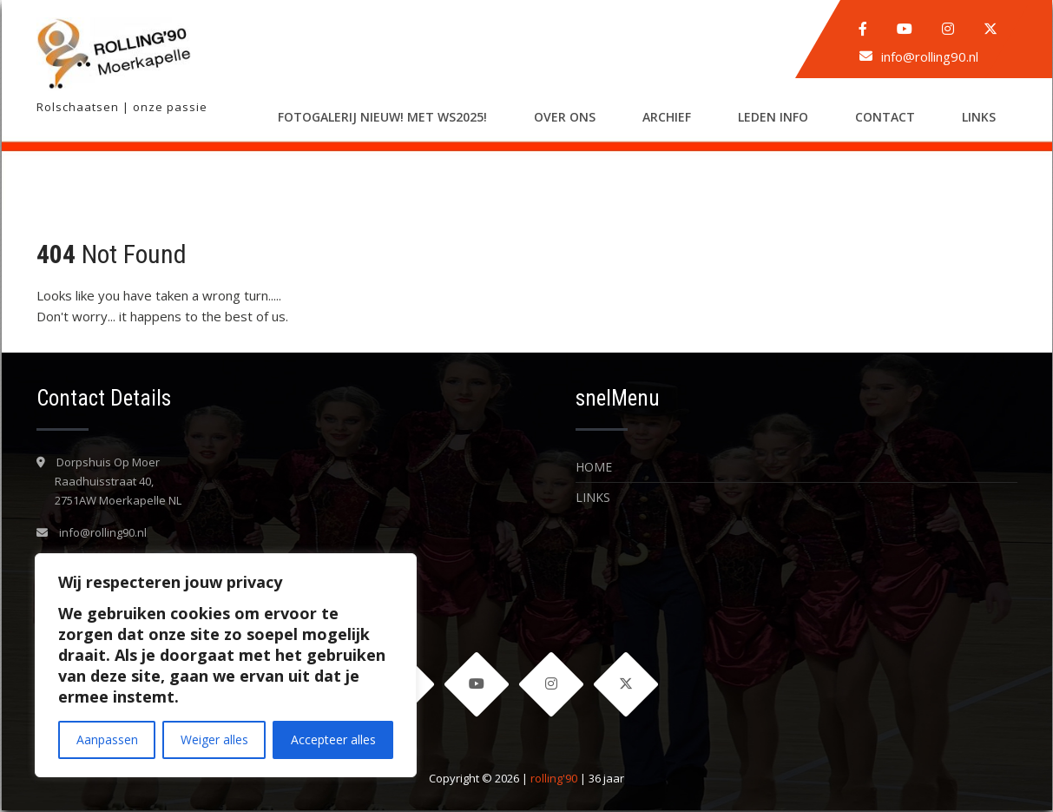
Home (594, 467)
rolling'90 (553, 780)
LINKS (979, 117)
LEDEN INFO (773, 117)
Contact (885, 117)
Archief (666, 117)
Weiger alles (214, 739)
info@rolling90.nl (929, 56)
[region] (226, 665)
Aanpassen (107, 739)
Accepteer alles (333, 739)
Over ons (565, 117)
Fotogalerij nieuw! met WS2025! (382, 117)
